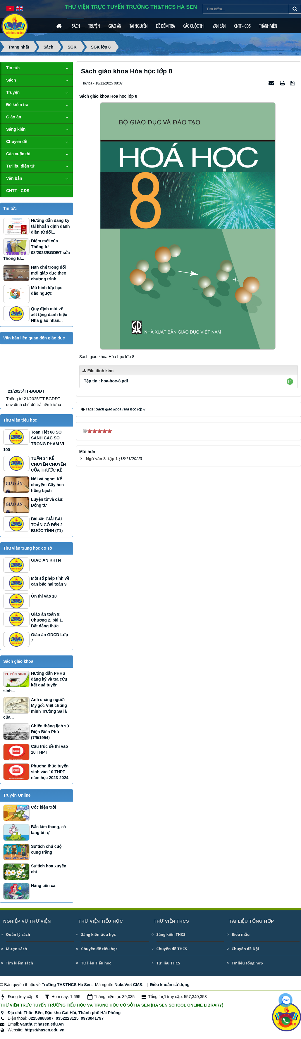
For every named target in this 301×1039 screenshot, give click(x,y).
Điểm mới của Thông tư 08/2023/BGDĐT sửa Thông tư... (36, 250)
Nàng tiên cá (43, 885)
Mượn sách (16, 948)
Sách (76, 26)
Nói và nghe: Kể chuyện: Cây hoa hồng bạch (47, 485)
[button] (289, 381)
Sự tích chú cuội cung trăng (47, 849)
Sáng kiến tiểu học (98, 934)
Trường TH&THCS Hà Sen (67, 984)
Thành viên (268, 26)
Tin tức (13, 67)
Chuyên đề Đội (245, 948)
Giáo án (114, 26)
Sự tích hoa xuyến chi (48, 869)
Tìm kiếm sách (19, 963)
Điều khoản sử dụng (170, 984)
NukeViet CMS (128, 984)
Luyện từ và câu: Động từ (47, 502)
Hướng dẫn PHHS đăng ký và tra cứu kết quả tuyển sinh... (35, 682)
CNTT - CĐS (242, 26)
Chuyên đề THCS (171, 948)
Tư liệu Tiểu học (96, 963)
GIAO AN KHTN (46, 560)
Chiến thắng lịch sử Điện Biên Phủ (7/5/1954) (50, 732)
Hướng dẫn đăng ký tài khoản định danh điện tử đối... (50, 226)
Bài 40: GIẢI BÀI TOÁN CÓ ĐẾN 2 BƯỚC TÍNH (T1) (47, 525)
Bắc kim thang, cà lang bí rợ (48, 829)
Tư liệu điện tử (20, 166)
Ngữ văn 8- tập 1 (102, 458)
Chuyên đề (16, 141)
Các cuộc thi (193, 26)
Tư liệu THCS (168, 963)
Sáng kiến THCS (170, 934)
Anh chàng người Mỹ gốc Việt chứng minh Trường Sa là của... (35, 708)
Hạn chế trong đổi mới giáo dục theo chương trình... (48, 273)
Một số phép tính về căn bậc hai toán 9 (50, 581)
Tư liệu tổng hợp (247, 963)
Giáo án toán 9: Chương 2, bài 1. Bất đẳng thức (47, 620)
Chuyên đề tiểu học (99, 948)
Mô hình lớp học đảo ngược (46, 290)
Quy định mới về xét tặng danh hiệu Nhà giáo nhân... (49, 314)
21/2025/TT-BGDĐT (26, 405)
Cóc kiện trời (43, 807)
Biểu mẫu (241, 934)
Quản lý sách (18, 934)
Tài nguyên (138, 26)
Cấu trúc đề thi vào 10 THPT (49, 749)
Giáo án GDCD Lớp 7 (49, 637)
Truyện (94, 26)
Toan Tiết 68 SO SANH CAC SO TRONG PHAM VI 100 (33, 441)
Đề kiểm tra (165, 26)
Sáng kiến (15, 129)
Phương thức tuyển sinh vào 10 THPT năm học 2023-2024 (49, 772)
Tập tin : (106, 381)
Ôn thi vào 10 (44, 596)
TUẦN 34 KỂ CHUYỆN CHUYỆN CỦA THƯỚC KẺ (48, 464)
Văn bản (219, 26)
